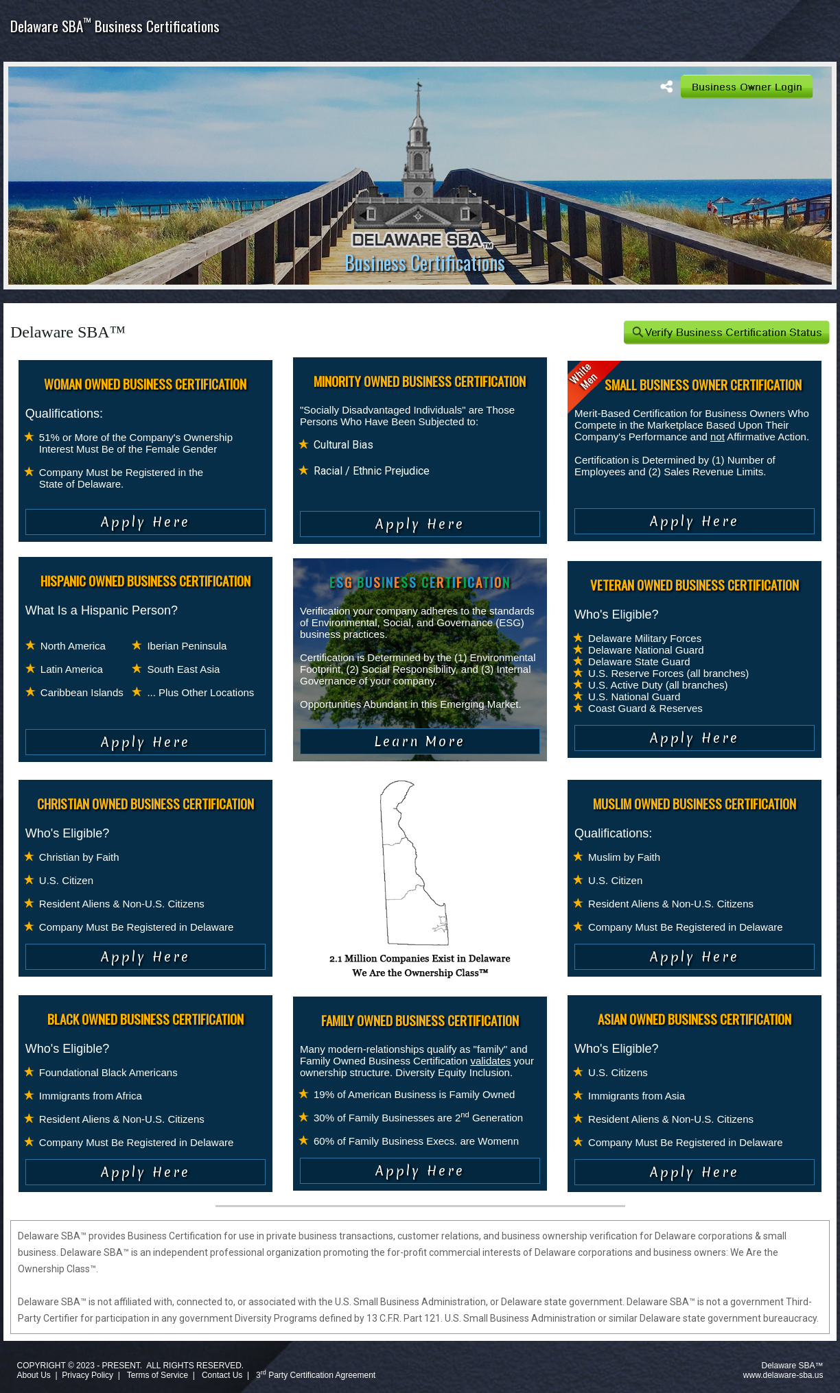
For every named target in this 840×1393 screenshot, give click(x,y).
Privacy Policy (87, 1375)
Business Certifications (425, 262)
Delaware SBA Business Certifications (115, 25)
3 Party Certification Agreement (315, 1375)
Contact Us (222, 1375)
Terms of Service (157, 1375)
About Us (33, 1375)
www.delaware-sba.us (783, 1375)
